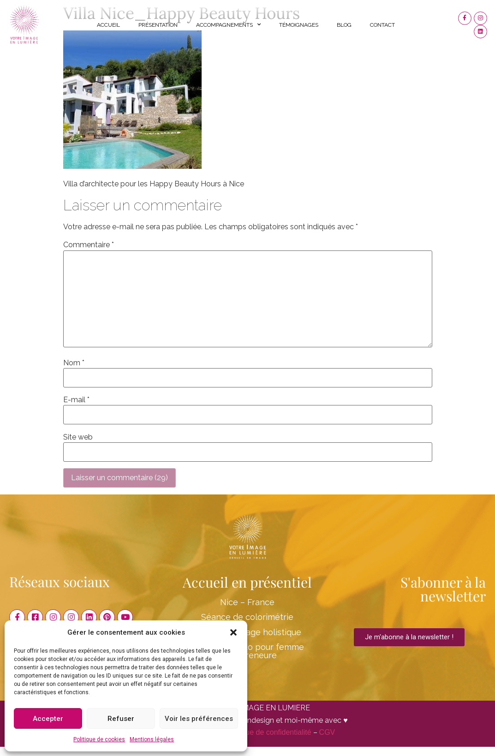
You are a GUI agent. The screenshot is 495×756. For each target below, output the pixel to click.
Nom (73, 363)
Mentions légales (152, 739)
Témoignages (298, 25)
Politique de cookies (99, 739)
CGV (327, 732)
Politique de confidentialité (268, 732)
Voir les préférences (199, 718)
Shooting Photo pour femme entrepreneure (247, 651)
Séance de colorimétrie (247, 617)
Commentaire (88, 245)
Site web (78, 437)
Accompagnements (228, 24)
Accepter (48, 718)
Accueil (108, 25)
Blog (344, 25)
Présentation (158, 25)
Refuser (120, 718)
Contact (382, 25)
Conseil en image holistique (247, 632)
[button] (233, 632)
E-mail (76, 400)
